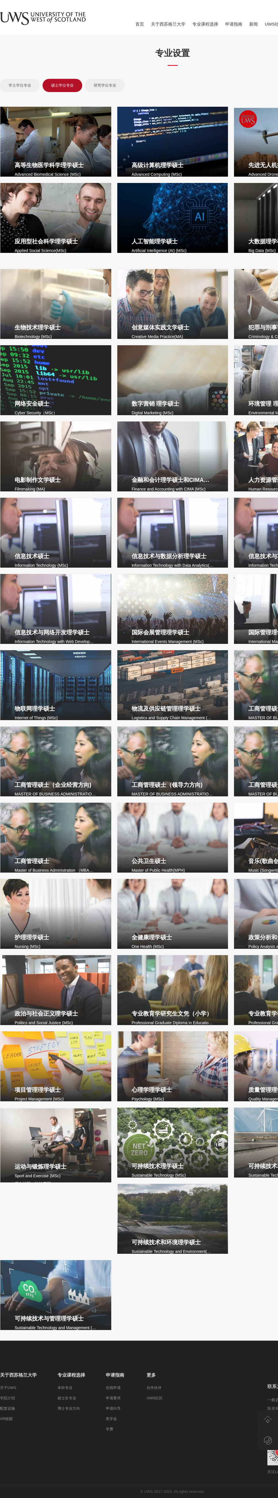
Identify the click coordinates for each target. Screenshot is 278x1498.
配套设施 (7, 1460)
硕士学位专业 (62, 85)
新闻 (253, 24)
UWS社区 (155, 1449)
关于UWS (8, 1439)
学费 (109, 1480)
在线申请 (113, 1439)
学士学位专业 (20, 85)
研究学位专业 (105, 85)
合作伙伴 (154, 1439)
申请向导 (113, 1460)
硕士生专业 (66, 1449)
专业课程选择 (205, 24)
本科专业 (64, 1439)
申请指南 (233, 24)
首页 (139, 24)
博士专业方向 (68, 1460)
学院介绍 (7, 1449)
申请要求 (113, 1449)
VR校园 (6, 1470)
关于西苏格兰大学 (168, 24)
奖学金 (111, 1470)
